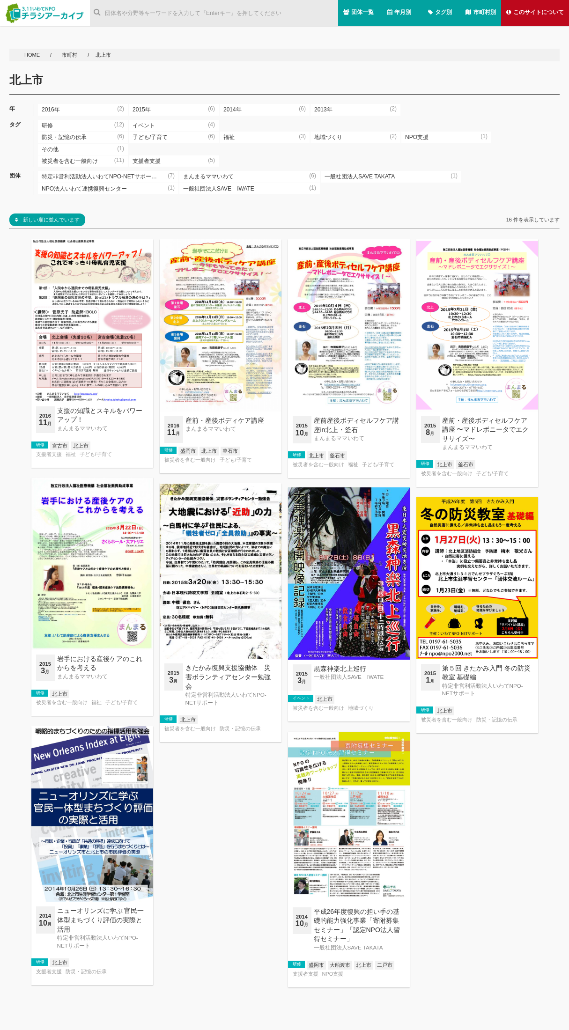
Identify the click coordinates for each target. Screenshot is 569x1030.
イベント (301, 698)
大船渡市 (340, 965)
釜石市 (230, 451)
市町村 (70, 55)
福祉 (71, 454)
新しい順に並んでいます (47, 219)
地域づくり (361, 708)
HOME (32, 55)
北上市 (81, 446)
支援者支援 (49, 454)
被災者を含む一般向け (190, 460)
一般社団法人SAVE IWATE (349, 677)
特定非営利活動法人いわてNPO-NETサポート (225, 698)
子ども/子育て (96, 454)
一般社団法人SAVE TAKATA (348, 947)
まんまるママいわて (82, 428)
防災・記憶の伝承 (240, 728)
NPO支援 (333, 974)
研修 (40, 444)
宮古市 (59, 446)
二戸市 (384, 965)
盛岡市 (188, 451)
